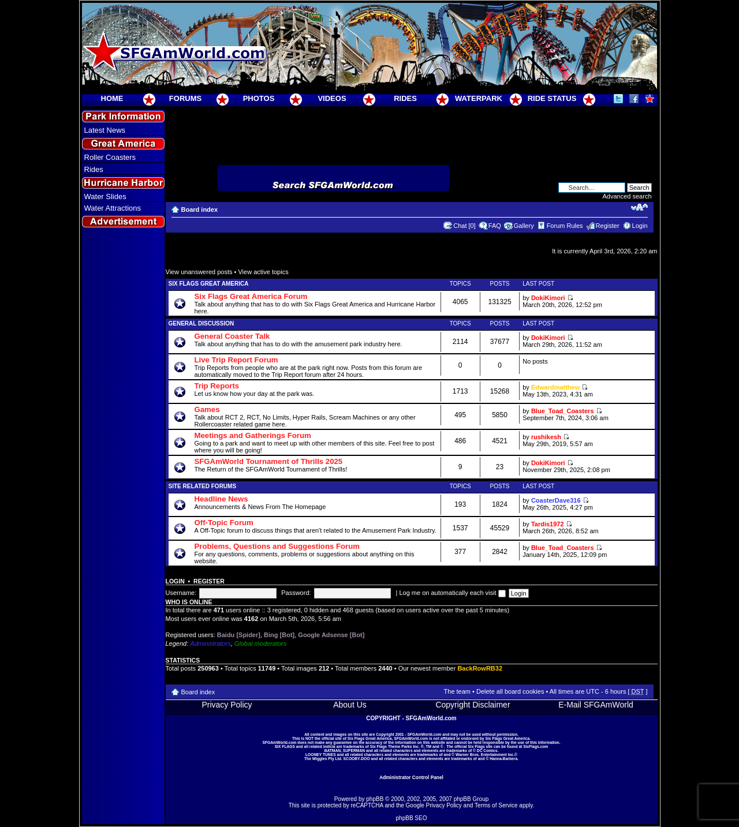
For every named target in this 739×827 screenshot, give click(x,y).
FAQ (494, 225)
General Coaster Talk (232, 336)
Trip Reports (217, 385)
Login (640, 225)
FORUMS (185, 98)
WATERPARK (478, 98)
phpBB (374, 799)
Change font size (639, 207)
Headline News (221, 499)
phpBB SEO (411, 818)
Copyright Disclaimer (472, 704)
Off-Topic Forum (224, 522)
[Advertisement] (123, 439)
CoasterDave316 (556, 500)
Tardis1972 (547, 524)
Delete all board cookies (510, 691)
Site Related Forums (203, 486)
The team (457, 691)
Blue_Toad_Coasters (562, 410)
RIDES (405, 98)
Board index (199, 209)
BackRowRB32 (479, 668)
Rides (93, 169)
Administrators (210, 643)
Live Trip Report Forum (236, 360)
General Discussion (201, 323)
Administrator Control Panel (411, 777)
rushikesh (546, 436)
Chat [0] (464, 225)
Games (207, 409)
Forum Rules (565, 225)
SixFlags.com (535, 746)
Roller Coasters (110, 157)
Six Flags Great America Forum (251, 296)
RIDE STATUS (552, 98)
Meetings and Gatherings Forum (253, 435)
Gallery (524, 225)
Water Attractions (112, 208)
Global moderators (260, 643)
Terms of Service (496, 805)
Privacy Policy (226, 704)
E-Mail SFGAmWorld (595, 704)
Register (607, 225)
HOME (112, 98)
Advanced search (627, 196)
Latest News (105, 130)
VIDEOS (332, 98)
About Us (350, 704)
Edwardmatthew (555, 387)
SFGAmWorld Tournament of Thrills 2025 (269, 461)
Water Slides (105, 196)
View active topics (263, 271)
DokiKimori (548, 297)
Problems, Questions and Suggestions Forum (277, 546)
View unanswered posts (199, 271)
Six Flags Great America (209, 283)
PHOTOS (259, 98)
